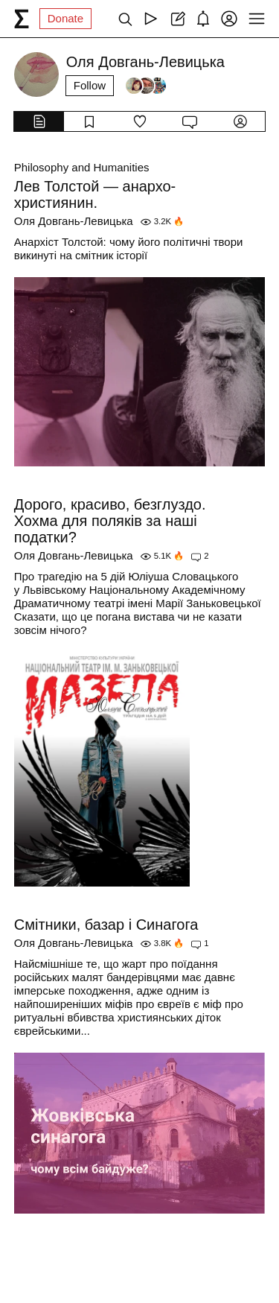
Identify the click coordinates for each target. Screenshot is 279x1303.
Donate (65, 18)
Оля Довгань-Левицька (73, 221)
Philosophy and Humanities (82, 167)
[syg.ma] (21, 18)
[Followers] (145, 85)
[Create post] (177, 18)
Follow (90, 85)
